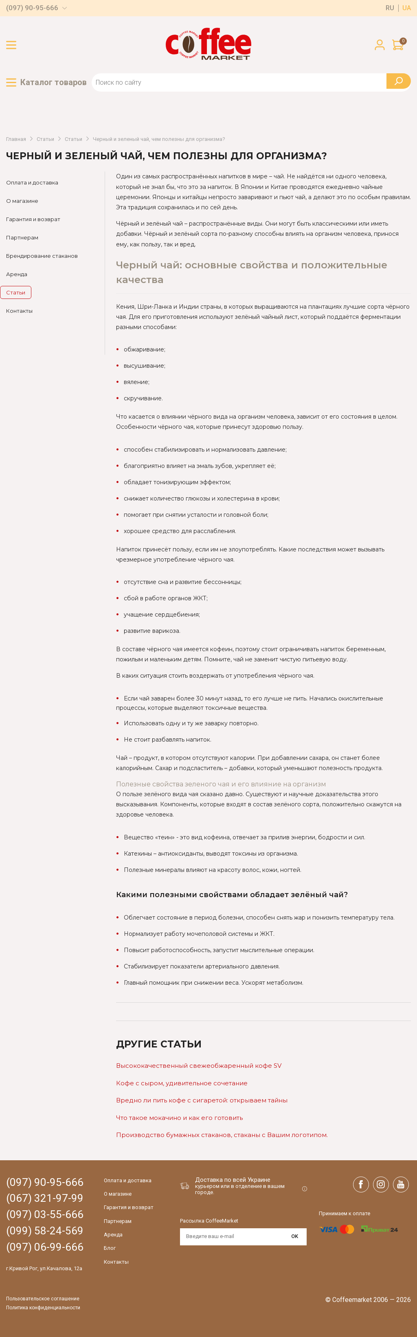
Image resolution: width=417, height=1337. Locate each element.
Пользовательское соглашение (42, 1299)
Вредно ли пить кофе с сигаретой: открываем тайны (202, 1100)
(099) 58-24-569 (44, 1231)
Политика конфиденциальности (43, 1308)
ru (390, 8)
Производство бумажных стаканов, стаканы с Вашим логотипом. (222, 1135)
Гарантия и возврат (33, 219)
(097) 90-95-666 (32, 8)
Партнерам (22, 237)
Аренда (16, 274)
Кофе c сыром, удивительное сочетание (182, 1083)
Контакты (19, 310)
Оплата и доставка (32, 182)
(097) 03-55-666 (44, 1215)
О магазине (22, 201)
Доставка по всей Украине (232, 1179)
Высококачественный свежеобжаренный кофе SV (198, 1065)
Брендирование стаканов (42, 255)
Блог (110, 1248)
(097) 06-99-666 (44, 1247)
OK (294, 1236)
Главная (16, 139)
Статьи (45, 139)
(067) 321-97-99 (44, 1198)
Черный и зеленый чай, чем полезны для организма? (159, 139)
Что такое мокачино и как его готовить (179, 1118)
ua (406, 8)
